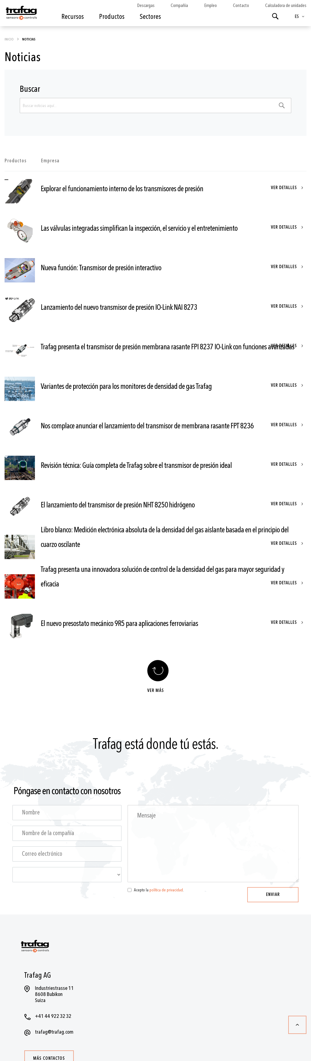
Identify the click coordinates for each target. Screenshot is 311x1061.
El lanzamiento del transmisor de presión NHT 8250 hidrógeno (118, 505)
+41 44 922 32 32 (53, 1016)
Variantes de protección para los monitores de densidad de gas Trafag (126, 387)
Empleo (210, 5)
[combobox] (155, 105)
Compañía (179, 5)
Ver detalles (284, 188)
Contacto (241, 5)
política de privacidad (166, 890)
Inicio (9, 39)
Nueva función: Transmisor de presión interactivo (101, 268)
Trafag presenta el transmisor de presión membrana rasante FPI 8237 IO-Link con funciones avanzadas (167, 347)
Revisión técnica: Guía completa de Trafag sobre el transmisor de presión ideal (136, 466)
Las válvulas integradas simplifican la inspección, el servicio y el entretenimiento (139, 228)
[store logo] (21, 15)
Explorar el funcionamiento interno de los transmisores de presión (122, 189)
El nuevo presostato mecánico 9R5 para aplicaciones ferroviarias (119, 624)
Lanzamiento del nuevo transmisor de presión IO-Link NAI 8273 (119, 307)
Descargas (146, 5)
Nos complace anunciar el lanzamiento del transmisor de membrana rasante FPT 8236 (147, 426)
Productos (15, 160)
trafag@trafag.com (54, 1032)
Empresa (50, 160)
